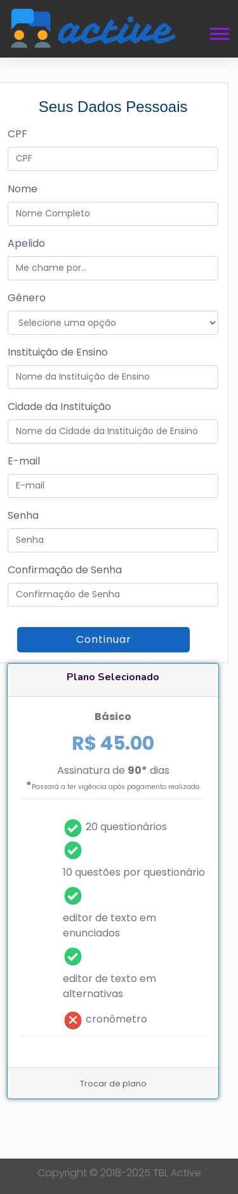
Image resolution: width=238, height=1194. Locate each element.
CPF (17, 134)
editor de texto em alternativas (109, 986)
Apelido (26, 243)
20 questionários (126, 826)
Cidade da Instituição (59, 406)
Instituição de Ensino (58, 352)
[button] (219, 31)
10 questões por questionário (134, 872)
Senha (23, 515)
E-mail (24, 461)
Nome (22, 189)
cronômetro (116, 1019)
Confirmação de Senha (65, 570)
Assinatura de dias (113, 778)
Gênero (27, 297)
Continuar (103, 639)
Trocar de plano (113, 1083)
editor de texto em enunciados (109, 925)
